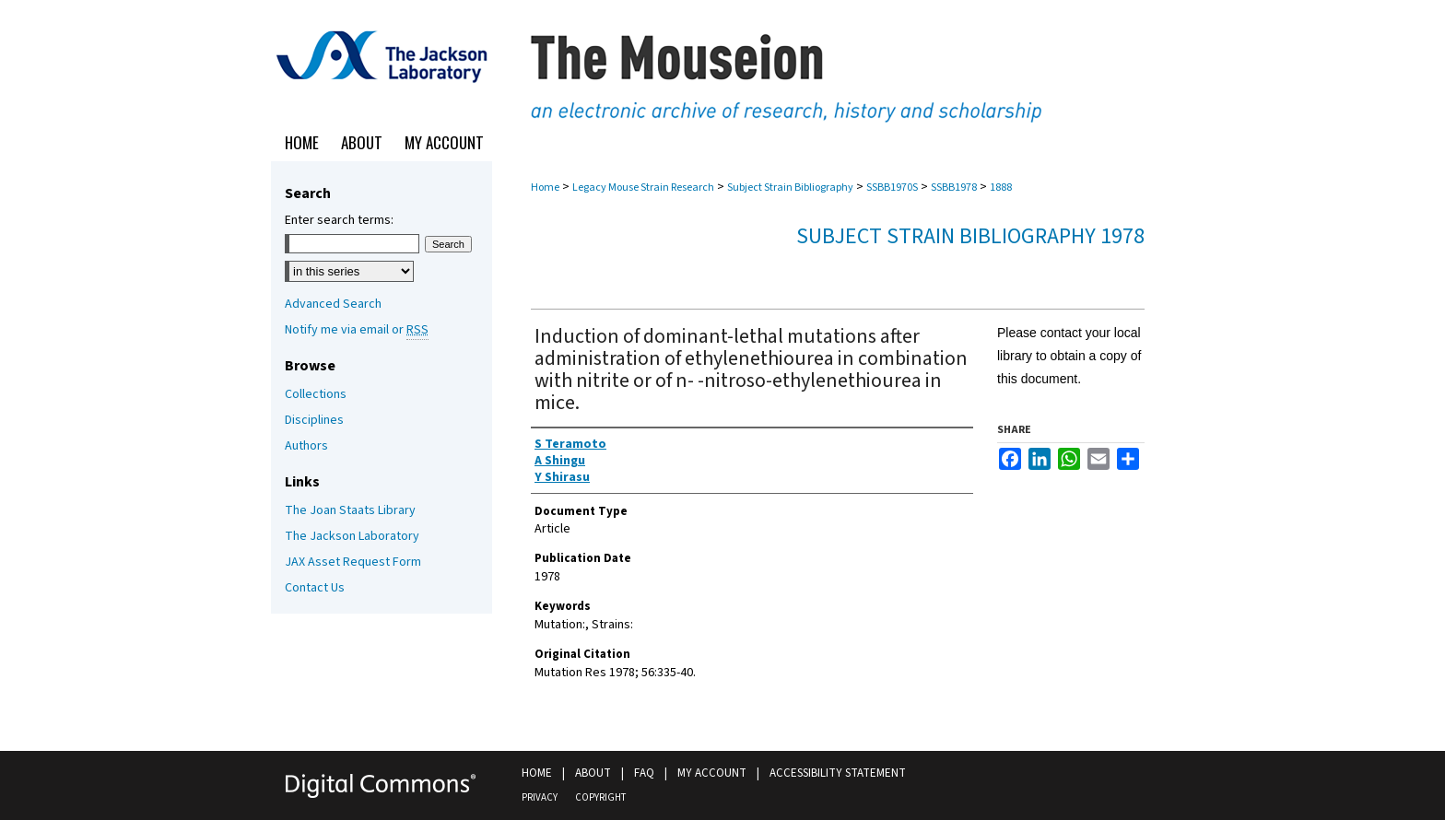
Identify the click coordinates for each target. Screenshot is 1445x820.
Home (545, 187)
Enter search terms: (339, 220)
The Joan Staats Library (350, 510)
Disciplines (314, 420)
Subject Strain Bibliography (790, 187)
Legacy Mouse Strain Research (643, 187)
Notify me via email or (357, 330)
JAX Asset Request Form (353, 562)
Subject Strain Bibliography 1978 (970, 236)
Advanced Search (333, 304)
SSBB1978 (954, 187)
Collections (316, 394)
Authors (306, 446)
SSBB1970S (892, 187)
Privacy (540, 797)
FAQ (644, 773)
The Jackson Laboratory (352, 536)
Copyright (600, 797)
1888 (1001, 187)
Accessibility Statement (837, 773)
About (593, 773)
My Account (711, 773)
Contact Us (315, 588)
